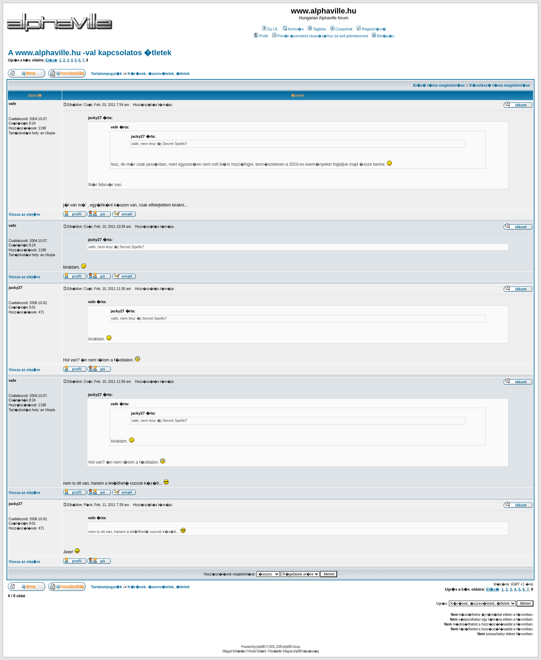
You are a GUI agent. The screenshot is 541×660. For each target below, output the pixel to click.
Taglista (317, 29)
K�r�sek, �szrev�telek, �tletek (159, 73)
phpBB (260, 647)
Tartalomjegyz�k (106, 73)
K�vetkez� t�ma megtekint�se (499, 85)
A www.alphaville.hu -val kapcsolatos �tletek (89, 52)
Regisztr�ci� (371, 29)
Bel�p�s (383, 36)
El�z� (51, 60)
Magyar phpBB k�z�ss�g (301, 651)
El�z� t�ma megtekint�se (439, 85)
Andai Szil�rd (257, 651)
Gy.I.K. (270, 29)
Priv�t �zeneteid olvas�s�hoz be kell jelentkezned (320, 36)
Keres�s (293, 29)
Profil (261, 36)
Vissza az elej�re (24, 214)
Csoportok (341, 29)
